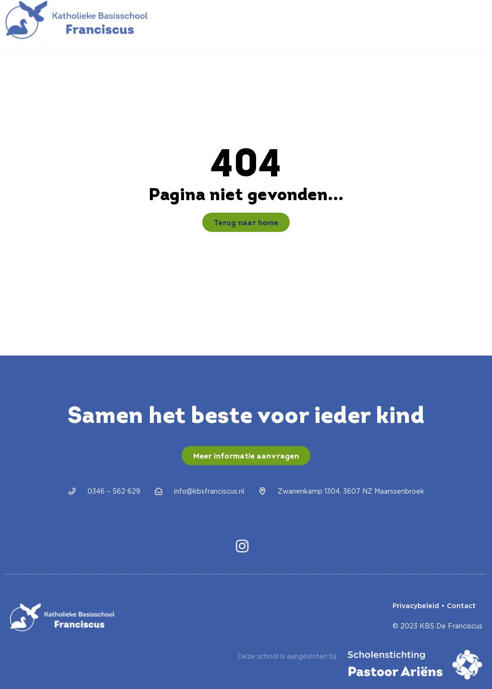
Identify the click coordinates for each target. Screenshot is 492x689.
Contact (461, 605)
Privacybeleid (416, 605)
